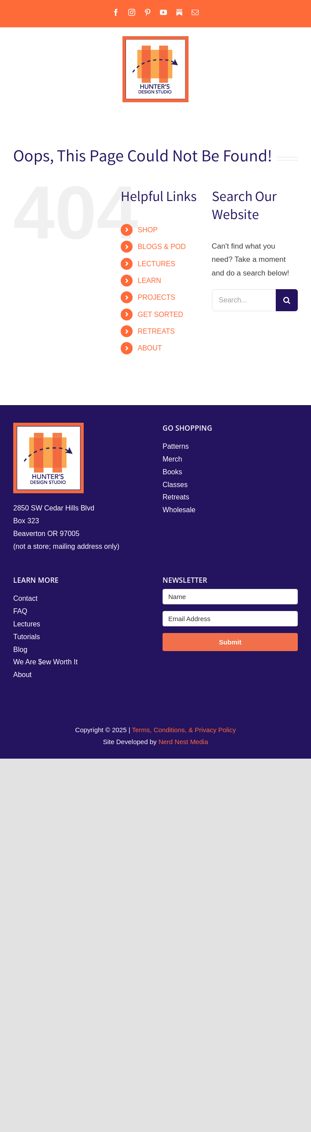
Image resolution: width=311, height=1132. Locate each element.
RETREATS (155, 331)
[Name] (230, 596)
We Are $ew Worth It (45, 662)
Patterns (176, 446)
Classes (175, 484)
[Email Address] (230, 618)
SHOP (147, 230)
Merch (172, 459)
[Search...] (244, 300)
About (22, 674)
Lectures (26, 624)
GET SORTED (160, 314)
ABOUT (149, 348)
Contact (25, 598)
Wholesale (179, 510)
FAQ (20, 611)
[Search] (287, 300)
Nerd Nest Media (183, 741)
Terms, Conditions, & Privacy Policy (184, 730)
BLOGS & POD (161, 246)
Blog (20, 649)
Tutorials (26, 636)
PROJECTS (156, 297)
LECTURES (156, 264)
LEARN (149, 280)
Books (172, 472)
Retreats (176, 497)
